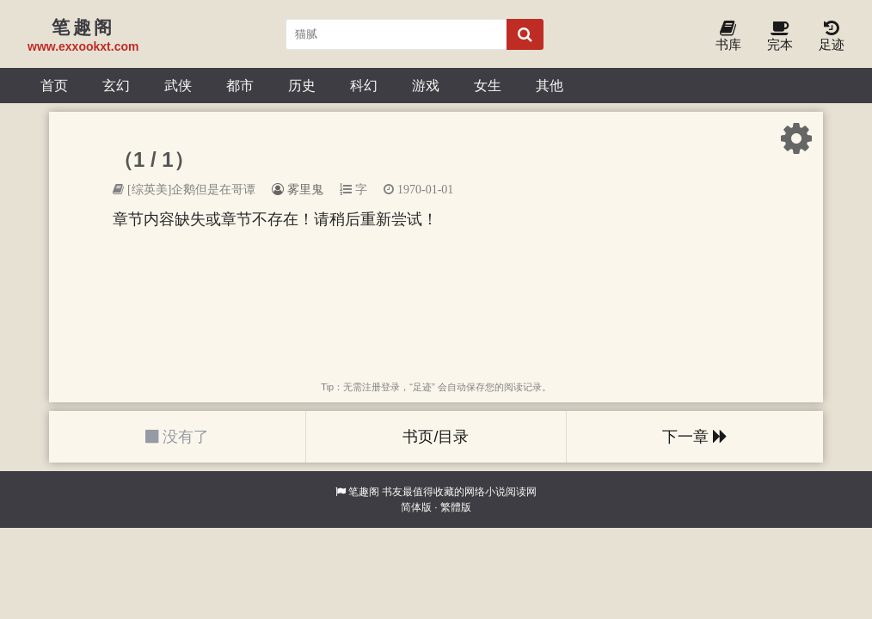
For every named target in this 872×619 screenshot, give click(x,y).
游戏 (425, 85)
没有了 (177, 436)
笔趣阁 (363, 492)
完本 (780, 36)
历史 (302, 85)
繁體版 (455, 507)
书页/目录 (435, 436)
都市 (240, 85)
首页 (54, 85)
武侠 (178, 85)
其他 (549, 85)
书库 (728, 36)
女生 (487, 85)
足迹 (831, 36)
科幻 (364, 85)
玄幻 (116, 85)
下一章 (695, 436)
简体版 (416, 507)
